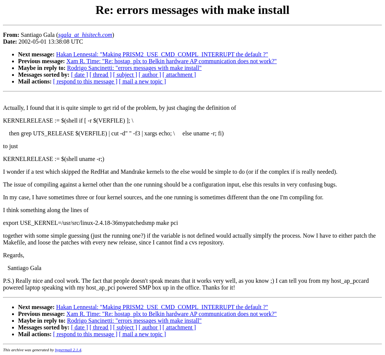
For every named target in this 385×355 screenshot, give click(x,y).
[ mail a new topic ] (142, 81)
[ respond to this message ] (85, 81)
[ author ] (150, 74)
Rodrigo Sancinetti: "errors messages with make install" (134, 68)
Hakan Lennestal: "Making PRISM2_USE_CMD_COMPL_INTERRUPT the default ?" (162, 54)
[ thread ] (100, 74)
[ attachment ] (179, 74)
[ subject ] (125, 74)
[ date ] (79, 74)
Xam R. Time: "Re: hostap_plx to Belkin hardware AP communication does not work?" (172, 61)
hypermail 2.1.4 (68, 349)
